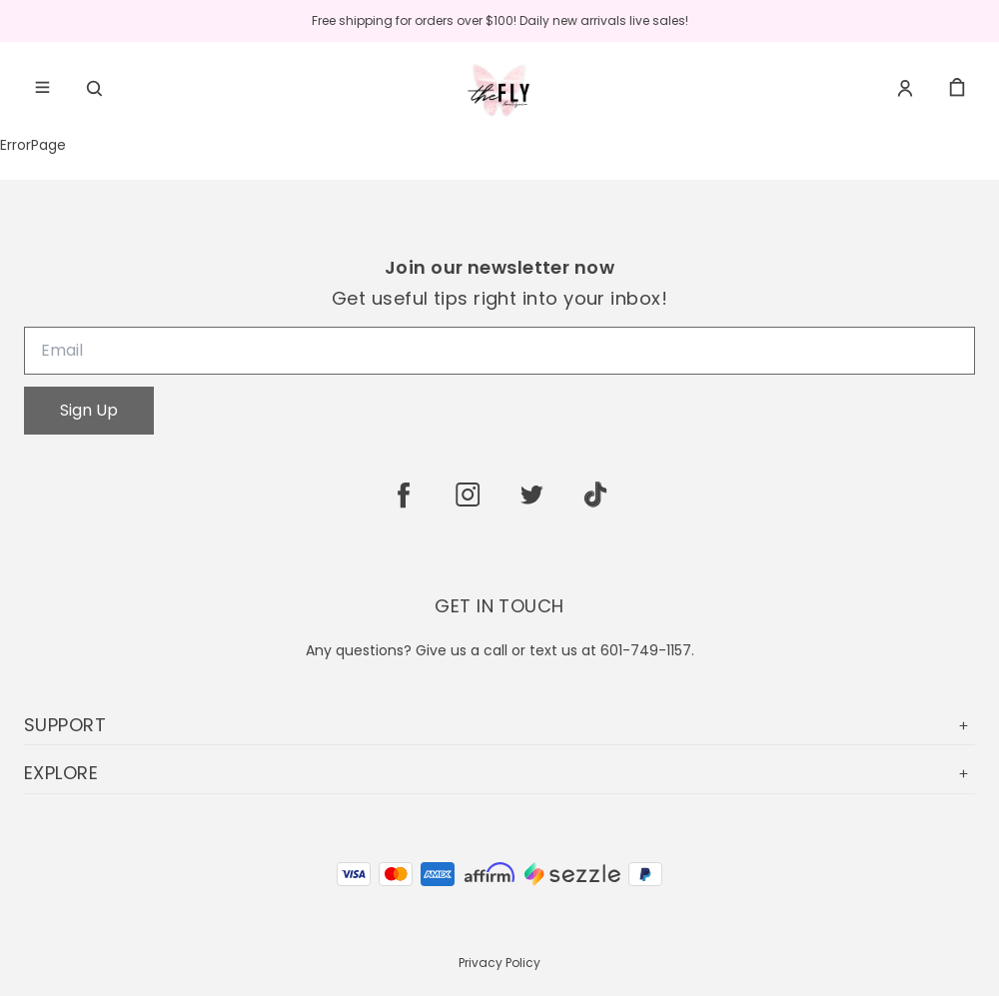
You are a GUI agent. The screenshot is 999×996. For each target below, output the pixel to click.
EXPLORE (499, 772)
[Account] (905, 88)
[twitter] (531, 494)
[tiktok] (595, 494)
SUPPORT (499, 724)
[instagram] (468, 494)
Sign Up (89, 410)
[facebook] (404, 494)
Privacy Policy (499, 962)
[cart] (957, 88)
